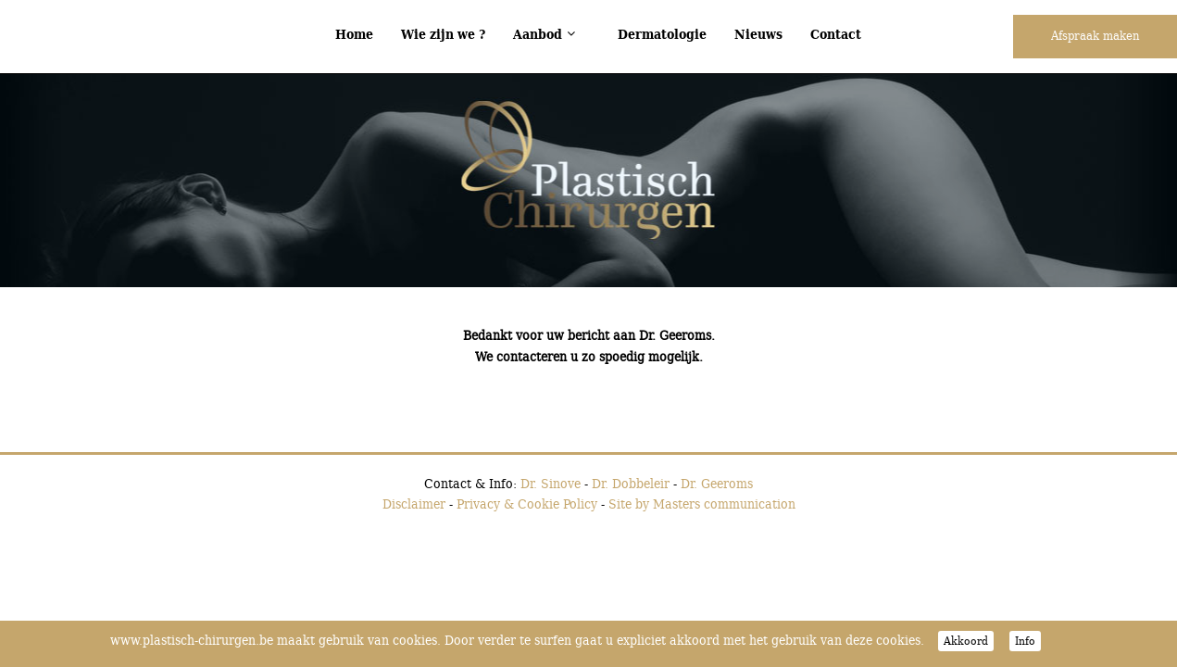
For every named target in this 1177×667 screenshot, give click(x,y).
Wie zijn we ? (443, 34)
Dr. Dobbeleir (631, 483)
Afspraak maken (1095, 35)
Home (354, 34)
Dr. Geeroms (717, 483)
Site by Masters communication (701, 503)
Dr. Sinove (550, 483)
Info (1025, 640)
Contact (835, 34)
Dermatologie (662, 34)
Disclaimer (413, 503)
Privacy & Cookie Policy (527, 503)
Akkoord (966, 640)
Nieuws (758, 34)
